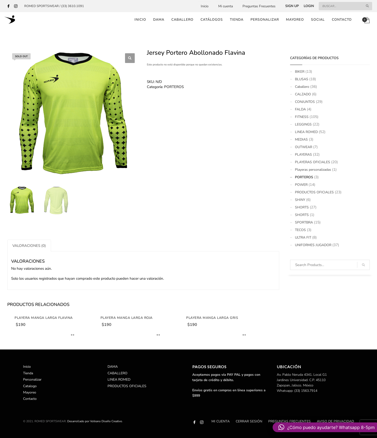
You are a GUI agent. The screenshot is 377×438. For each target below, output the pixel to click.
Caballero (302, 86)
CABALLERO (117, 373)
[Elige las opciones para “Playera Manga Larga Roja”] (157, 335)
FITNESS (302, 117)
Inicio (205, 6)
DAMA (113, 367)
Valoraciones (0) (29, 245)
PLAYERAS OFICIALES (312, 162)
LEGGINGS (303, 124)
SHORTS (302, 207)
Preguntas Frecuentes (259, 6)
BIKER (299, 71)
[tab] (29, 245)
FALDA (300, 109)
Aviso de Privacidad (335, 421)
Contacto (30, 399)
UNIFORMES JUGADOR (313, 245)
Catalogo (30, 386)
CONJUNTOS (305, 101)
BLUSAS (301, 79)
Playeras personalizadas (313, 169)
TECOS (300, 230)
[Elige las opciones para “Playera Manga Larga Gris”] (243, 335)
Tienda (28, 373)
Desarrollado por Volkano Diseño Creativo (94, 421)
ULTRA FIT (303, 237)
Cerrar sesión (249, 421)
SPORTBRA (304, 222)
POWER (301, 184)
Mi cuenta (225, 6)
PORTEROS (174, 86)
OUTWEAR (303, 147)
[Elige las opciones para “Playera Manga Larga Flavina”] (71, 335)
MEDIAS (301, 139)
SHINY (300, 199)
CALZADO (303, 94)
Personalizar (32, 379)
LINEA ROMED (306, 132)
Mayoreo (29, 392)
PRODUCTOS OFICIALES (314, 192)
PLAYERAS (303, 154)
